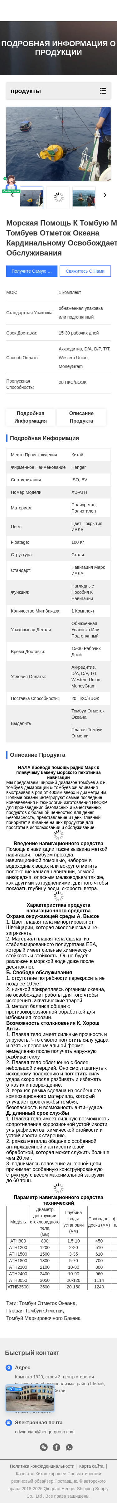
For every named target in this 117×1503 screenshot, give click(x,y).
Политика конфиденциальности (42, 1466)
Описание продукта (81, 417)
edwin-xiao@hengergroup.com (45, 1431)
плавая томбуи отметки (34, 1310)
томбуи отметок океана (47, 1303)
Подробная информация (30, 417)
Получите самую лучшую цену (48, 271)
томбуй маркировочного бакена (43, 1318)
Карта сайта (91, 1466)
